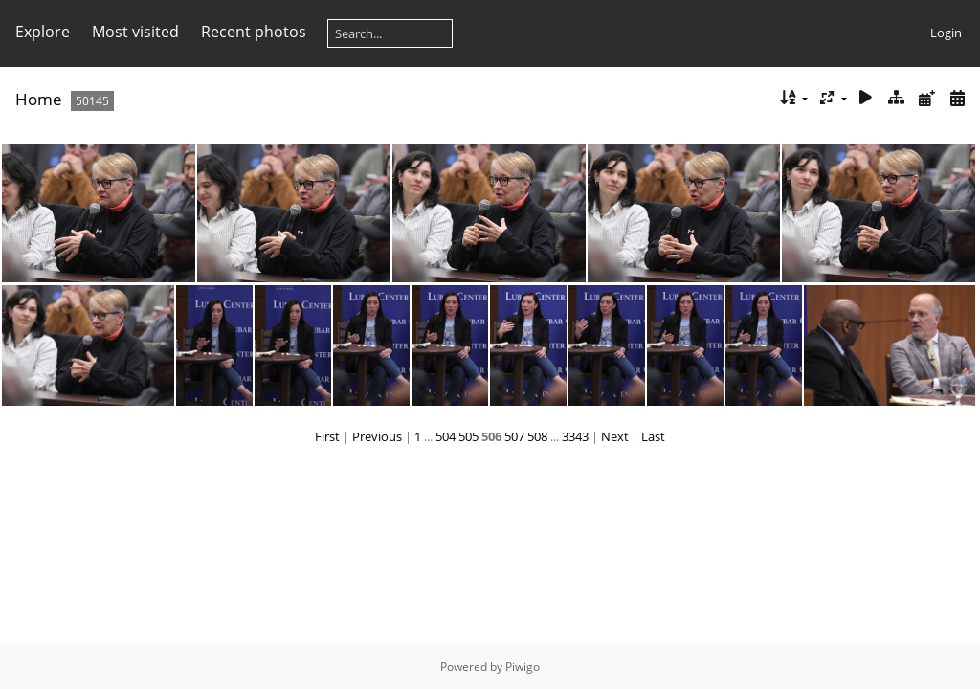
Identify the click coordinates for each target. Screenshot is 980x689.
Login (946, 32)
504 (445, 436)
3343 (575, 436)
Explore (42, 31)
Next (615, 436)
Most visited (135, 31)
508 (537, 436)
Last (653, 436)
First (327, 436)
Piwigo (522, 666)
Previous (377, 436)
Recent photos (253, 31)
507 (514, 436)
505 (468, 436)
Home (38, 99)
